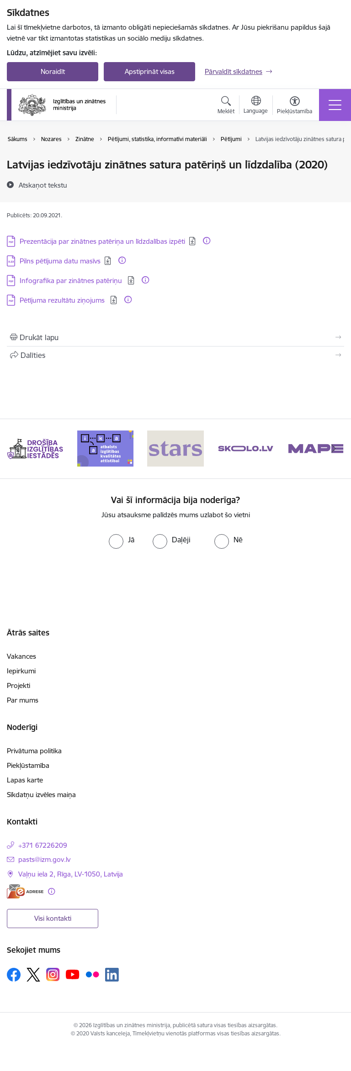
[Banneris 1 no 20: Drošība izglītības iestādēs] (35, 448)
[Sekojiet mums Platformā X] (33, 975)
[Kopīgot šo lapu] (175, 355)
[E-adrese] (25, 891)
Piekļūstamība (28, 765)
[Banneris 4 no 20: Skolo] (246, 448)
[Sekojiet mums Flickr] (92, 974)
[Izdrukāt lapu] (175, 337)
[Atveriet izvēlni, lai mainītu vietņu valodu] (255, 105)
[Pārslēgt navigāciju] (335, 105)
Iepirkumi (21, 671)
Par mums (22, 700)
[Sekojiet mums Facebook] (14, 975)
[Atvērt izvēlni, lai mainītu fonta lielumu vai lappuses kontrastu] (294, 106)
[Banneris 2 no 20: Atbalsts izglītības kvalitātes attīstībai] (105, 448)
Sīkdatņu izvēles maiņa (41, 794)
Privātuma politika (34, 750)
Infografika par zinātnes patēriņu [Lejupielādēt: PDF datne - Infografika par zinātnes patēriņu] (72, 280)
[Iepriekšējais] (17, 448)
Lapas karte (25, 780)
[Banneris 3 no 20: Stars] (175, 448)
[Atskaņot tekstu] (43, 184)
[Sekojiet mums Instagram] (53, 974)
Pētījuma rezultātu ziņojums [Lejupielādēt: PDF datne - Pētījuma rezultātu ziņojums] (63, 300)
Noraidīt (53, 71)
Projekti (18, 685)
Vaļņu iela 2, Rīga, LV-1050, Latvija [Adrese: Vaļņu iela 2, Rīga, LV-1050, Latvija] (70, 874)
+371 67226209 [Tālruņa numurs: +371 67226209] (42, 845)
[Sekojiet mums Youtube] (73, 974)
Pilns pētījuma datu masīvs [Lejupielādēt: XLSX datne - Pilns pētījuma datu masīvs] (60, 261)
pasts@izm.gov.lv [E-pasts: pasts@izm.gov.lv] (44, 859)
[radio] (121, 539)
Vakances (21, 656)
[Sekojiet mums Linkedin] (112, 975)
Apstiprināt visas (150, 71)
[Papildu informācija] (206, 240)
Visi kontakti (52, 918)
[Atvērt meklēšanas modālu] (226, 106)
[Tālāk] (333, 448)
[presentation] (175, 575)
